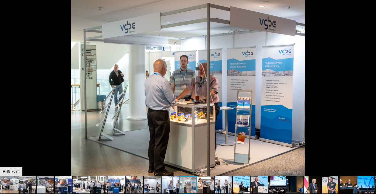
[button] (371, 14)
